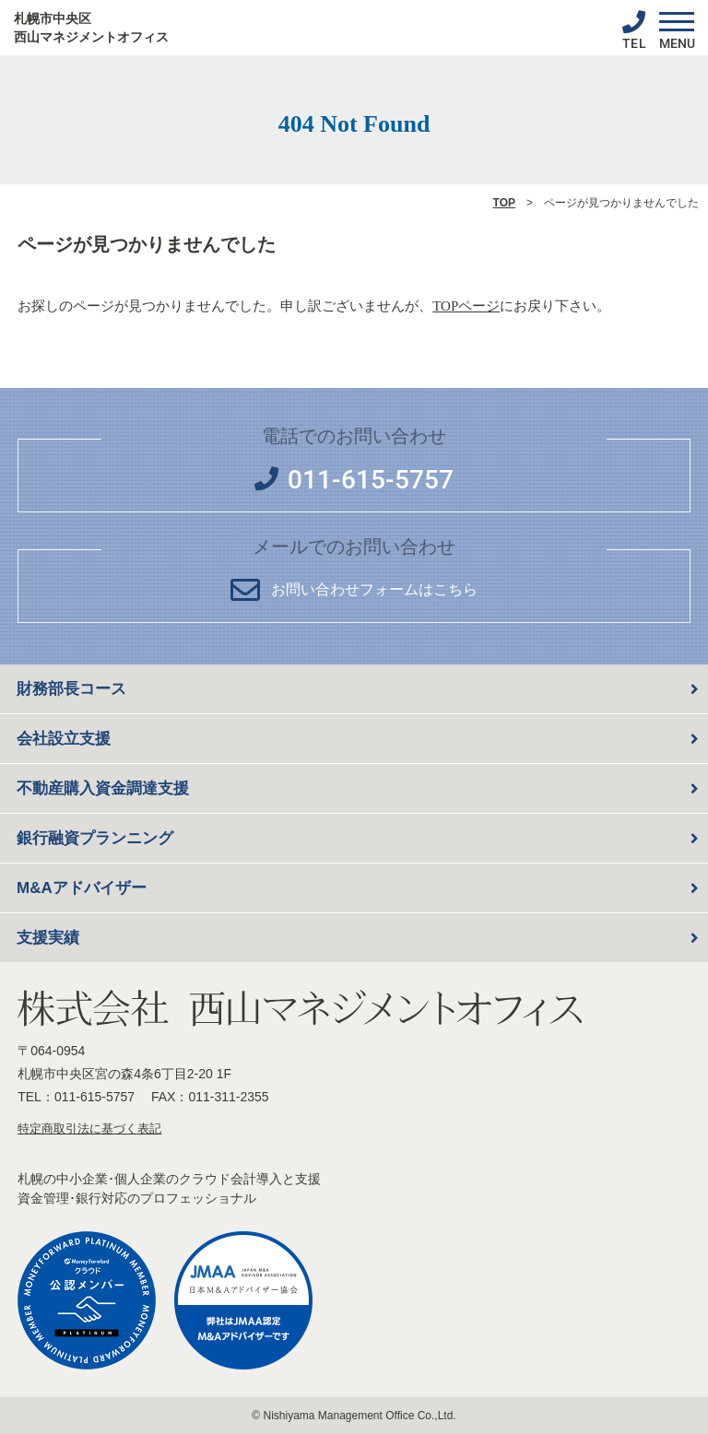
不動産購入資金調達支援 (103, 788)
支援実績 (48, 937)
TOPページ (466, 306)
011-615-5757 (94, 1096)
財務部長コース (71, 689)
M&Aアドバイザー (82, 888)
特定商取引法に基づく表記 (89, 1128)
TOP (504, 202)
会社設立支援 (64, 738)
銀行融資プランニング (95, 838)
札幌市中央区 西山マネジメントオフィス (91, 28)
